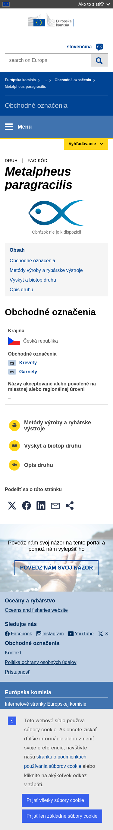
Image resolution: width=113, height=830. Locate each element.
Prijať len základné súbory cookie (62, 816)
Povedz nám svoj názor (56, 568)
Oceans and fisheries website (36, 610)
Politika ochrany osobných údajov (40, 662)
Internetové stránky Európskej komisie (45, 704)
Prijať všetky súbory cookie (55, 800)
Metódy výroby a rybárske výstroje (46, 270)
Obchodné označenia (73, 80)
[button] (12, 506)
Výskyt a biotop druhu (33, 280)
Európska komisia (20, 80)
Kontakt (13, 652)
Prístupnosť (17, 672)
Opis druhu (21, 289)
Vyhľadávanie (99, 60)
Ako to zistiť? (94, 4)
